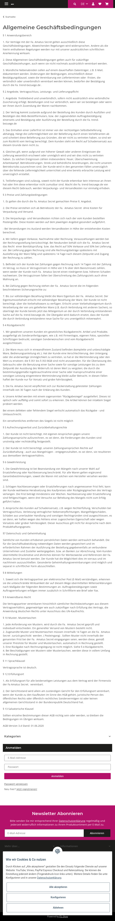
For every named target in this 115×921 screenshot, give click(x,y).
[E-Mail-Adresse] (44, 833)
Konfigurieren (58, 897)
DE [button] (83, 4)
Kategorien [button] (12, 736)
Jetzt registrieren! (27, 789)
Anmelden (57, 776)
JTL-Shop (63, 916)
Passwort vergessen (16, 784)
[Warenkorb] (106, 3)
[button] (75, 4)
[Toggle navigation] (6, 2)
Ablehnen (58, 907)
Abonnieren (97, 833)
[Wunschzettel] (100, 3)
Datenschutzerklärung (72, 821)
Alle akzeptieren (58, 887)
